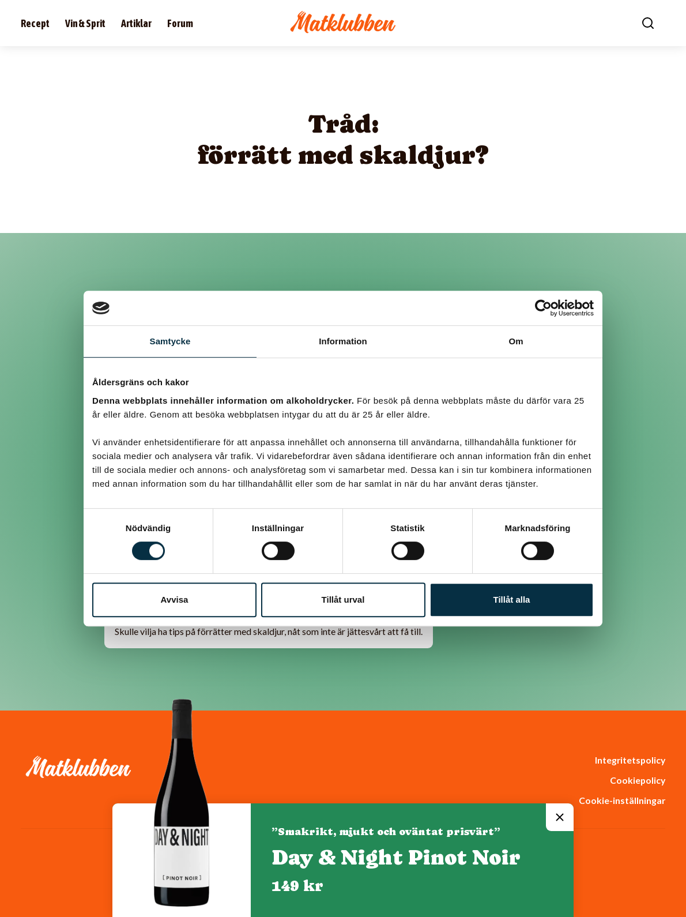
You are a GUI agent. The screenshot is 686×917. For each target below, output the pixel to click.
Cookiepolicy (637, 780)
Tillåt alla (511, 599)
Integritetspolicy (630, 759)
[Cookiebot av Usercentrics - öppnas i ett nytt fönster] (543, 308)
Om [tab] (515, 341)
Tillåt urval (343, 599)
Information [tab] (343, 341)
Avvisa (175, 599)
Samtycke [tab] (170, 341)
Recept (35, 23)
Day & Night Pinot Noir (396, 857)
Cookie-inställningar (622, 800)
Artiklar (136, 23)
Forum (180, 23)
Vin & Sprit (85, 23)
